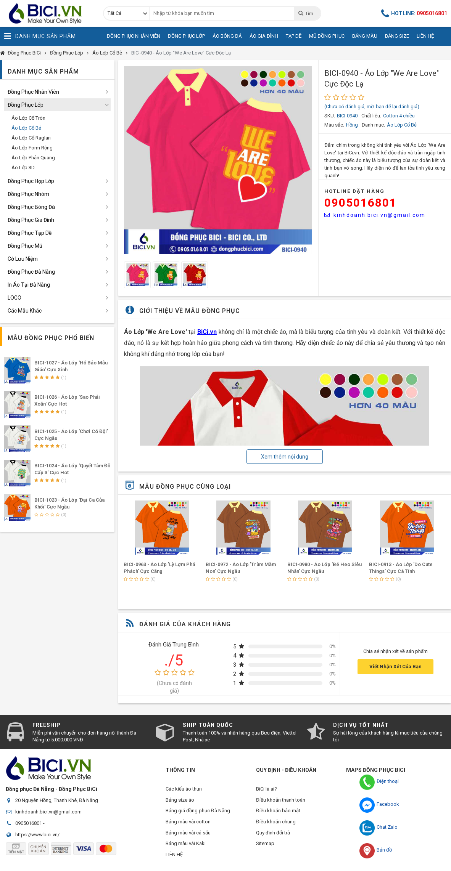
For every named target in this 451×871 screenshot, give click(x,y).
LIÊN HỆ (174, 857)
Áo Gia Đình (264, 36)
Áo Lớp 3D (23, 167)
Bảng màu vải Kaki (186, 846)
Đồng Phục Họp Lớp (31, 181)
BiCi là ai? (266, 789)
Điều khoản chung (276, 823)
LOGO (14, 298)
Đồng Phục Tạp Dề (30, 233)
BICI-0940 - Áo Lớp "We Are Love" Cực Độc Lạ (181, 53)
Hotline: (414, 13)
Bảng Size (397, 36)
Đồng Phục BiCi (24, 53)
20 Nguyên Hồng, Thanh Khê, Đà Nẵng (56, 800)
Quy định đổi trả (273, 834)
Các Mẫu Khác (25, 311)
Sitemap (265, 846)
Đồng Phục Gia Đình (31, 220)
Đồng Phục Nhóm (28, 194)
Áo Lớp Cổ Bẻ (107, 53)
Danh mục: (373, 125)
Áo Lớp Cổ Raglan (31, 138)
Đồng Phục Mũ (25, 246)
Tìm (305, 13)
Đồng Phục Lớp (186, 36)
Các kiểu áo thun (184, 789)
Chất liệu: (371, 116)
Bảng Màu (364, 36)
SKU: (329, 116)
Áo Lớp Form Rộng (32, 148)
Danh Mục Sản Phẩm (40, 36)
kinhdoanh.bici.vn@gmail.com (374, 215)
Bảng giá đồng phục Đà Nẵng (198, 812)
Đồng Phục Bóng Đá (31, 207)
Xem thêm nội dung (284, 457)
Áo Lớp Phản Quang (33, 157)
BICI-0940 (347, 116)
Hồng (352, 125)
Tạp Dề (293, 36)
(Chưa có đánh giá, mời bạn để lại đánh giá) (371, 106)
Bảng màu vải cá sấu (188, 834)
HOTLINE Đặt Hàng (354, 191)
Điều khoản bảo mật (278, 812)
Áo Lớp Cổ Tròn (28, 118)
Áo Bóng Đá (227, 36)
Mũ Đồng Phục (327, 36)
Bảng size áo (180, 800)
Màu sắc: (334, 125)
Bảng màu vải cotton (188, 823)
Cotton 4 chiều (399, 116)
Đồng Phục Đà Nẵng (31, 272)
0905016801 (360, 202)
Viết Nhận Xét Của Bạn (395, 666)
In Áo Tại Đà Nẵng (29, 285)
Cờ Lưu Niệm (23, 259)
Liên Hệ (425, 36)
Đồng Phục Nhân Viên (133, 36)
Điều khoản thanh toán (280, 800)
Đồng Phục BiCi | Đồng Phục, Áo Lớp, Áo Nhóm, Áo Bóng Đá (47, 13)
